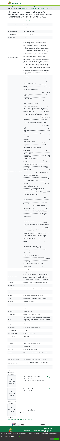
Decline (51, 439)
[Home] (16, 3)
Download (49, 388)
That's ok (56, 439)
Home (9, 7)
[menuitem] (35, 8)
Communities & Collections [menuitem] (24, 8)
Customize (3, 439)
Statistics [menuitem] (42, 8)
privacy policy (17, 436)
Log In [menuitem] (50, 8)
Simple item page (30, 21)
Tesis (13, 7)
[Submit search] (45, 8)
